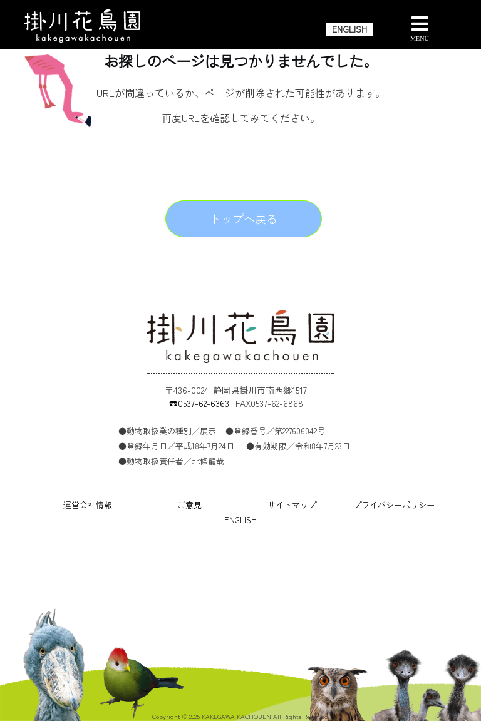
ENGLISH (349, 29)
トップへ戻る (243, 218)
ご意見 (189, 505)
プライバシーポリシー (394, 505)
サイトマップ (291, 505)
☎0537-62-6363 (199, 403)
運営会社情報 (87, 505)
